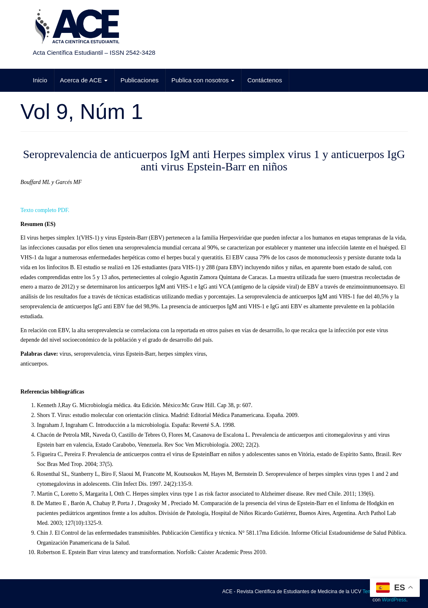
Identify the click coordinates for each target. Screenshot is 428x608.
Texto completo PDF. (45, 210)
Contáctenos (264, 80)
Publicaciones (139, 80)
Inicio (40, 80)
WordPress (394, 600)
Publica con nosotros (202, 80)
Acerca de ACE (84, 80)
